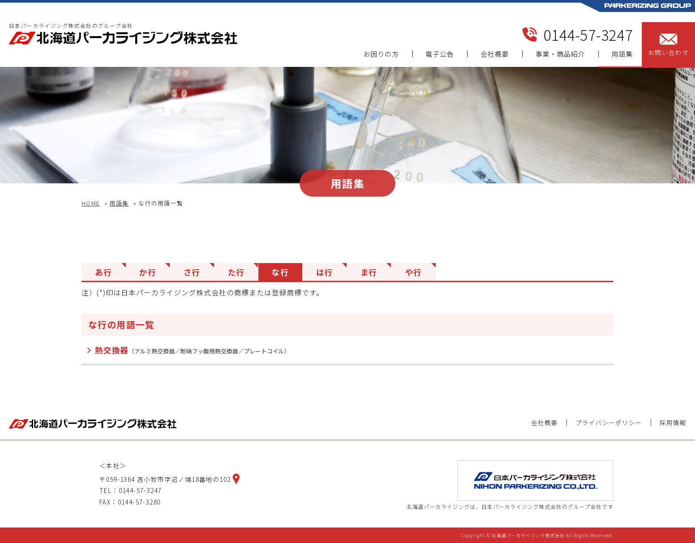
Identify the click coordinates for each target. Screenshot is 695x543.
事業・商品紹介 (560, 53)
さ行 (192, 272)
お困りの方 (381, 53)
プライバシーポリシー (608, 422)
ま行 (369, 272)
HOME (91, 203)
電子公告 (440, 53)
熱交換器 (192, 350)
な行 (280, 272)
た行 (236, 272)
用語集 (622, 53)
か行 (147, 272)
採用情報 (673, 422)
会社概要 (494, 53)
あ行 (103, 272)
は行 (324, 272)
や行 (413, 272)
